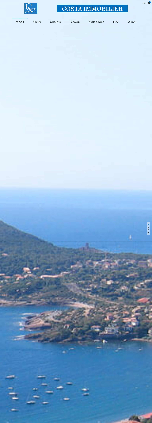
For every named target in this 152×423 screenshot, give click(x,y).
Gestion (75, 21)
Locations (55, 21)
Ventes (37, 21)
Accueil (20, 21)
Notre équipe (96, 21)
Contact (131, 21)
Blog (115, 21)
